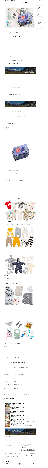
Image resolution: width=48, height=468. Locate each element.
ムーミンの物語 (38, 24)
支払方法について (20, 463)
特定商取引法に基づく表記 (21, 464)
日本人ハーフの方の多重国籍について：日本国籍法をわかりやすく (17, 411)
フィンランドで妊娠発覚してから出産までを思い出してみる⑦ (17, 419)
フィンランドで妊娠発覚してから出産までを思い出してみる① (17, 423)
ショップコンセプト (8, 464)
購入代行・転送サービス (33, 464)
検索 (39, 0)
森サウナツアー (38, 6)
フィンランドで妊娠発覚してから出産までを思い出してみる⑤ (17, 403)
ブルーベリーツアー (38, 7)
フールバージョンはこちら (29, 455)
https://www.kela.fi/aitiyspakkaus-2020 (11, 398)
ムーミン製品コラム (38, 23)
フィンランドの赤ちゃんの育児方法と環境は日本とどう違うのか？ (17, 407)
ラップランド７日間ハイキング (39, 14)
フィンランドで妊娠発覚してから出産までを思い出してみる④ (17, 415)
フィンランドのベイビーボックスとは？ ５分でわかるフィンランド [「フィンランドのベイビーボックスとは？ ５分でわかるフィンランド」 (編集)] (14, 63)
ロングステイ (37, 15)
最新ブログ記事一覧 (38, 17)
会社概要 (7, 463)
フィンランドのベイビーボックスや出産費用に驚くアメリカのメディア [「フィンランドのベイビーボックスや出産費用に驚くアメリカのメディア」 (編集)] (14, 36)
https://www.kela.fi (9, 221)
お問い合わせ (37, 29)
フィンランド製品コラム (39, 22)
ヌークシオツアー (38, 8)
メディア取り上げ (32, 463)
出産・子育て (15, 404)
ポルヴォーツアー (38, 9)
